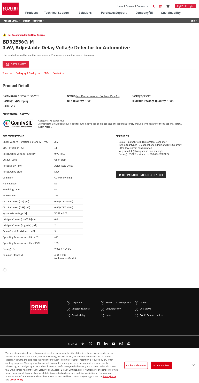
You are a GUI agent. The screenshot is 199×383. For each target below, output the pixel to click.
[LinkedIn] (106, 343)
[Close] (193, 365)
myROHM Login (185, 6)
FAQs (46, 73)
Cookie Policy (16, 379)
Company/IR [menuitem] (144, 12)
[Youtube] (113, 343)
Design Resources (32, 20)
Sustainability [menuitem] (171, 12)
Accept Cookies (161, 365)
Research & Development (118, 302)
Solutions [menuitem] (85, 12)
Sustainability (78, 314)
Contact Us (142, 6)
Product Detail (10, 20)
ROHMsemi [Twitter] (90, 343)
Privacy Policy (109, 376)
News (120, 6)
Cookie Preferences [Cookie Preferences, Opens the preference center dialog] (136, 365)
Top (193, 20)
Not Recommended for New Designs (98, 96)
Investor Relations (81, 308)
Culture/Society (113, 308)
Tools (7, 73)
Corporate (77, 302)
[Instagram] (121, 343)
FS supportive (57, 120)
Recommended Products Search (141, 175)
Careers (130, 6)
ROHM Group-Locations (151, 314)
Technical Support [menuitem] (56, 12)
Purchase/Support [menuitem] (114, 12)
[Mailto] (129, 343)
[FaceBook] (98, 343)
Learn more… (45, 126)
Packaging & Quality (28, 73)
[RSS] (83, 343)
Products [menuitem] (31, 12)
